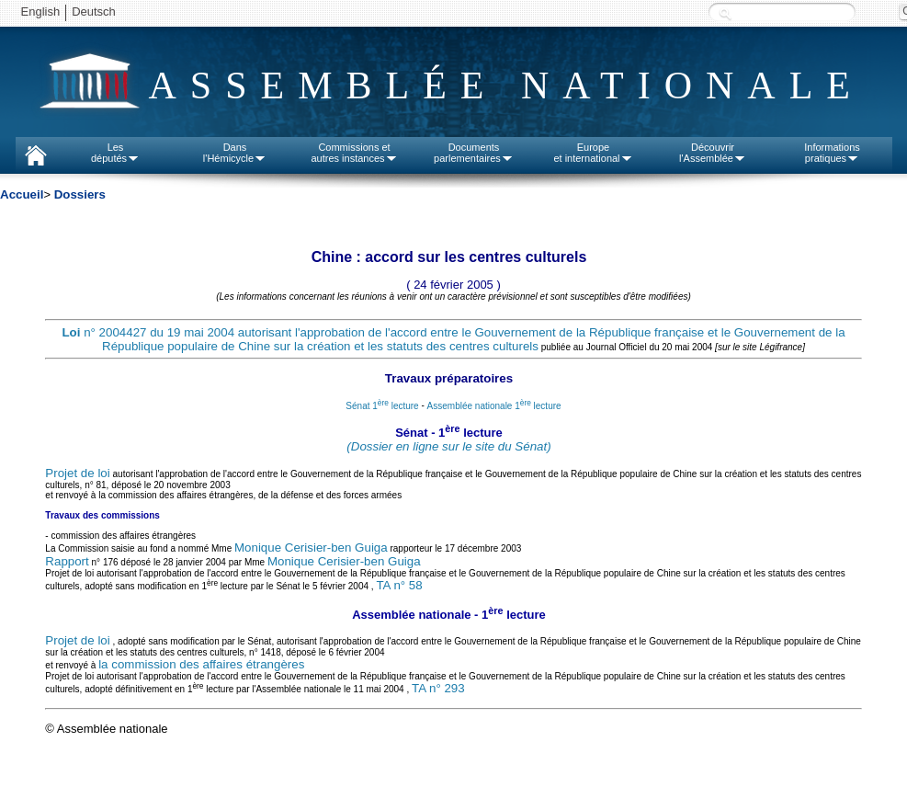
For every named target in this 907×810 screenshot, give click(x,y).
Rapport (66, 561)
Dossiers (80, 194)
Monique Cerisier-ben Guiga (311, 547)
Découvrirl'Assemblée (712, 153)
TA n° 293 (438, 688)
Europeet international (592, 153)
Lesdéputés (115, 153)
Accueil (21, 194)
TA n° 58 (399, 585)
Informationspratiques (832, 153)
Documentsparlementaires (474, 153)
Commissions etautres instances (354, 153)
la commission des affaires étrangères (201, 664)
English (41, 11)
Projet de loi (77, 473)
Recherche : (725, 13)
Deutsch (94, 11)
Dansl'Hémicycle (234, 153)
